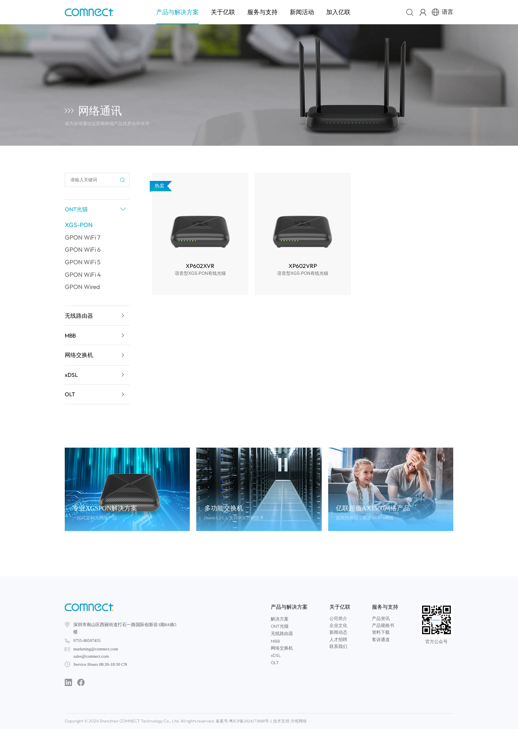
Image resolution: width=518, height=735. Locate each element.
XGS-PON (79, 226)
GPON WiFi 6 (84, 252)
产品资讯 (381, 625)
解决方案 (280, 625)
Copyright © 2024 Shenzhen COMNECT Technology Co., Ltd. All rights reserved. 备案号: (137, 727)
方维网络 (273, 727)
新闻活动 (302, 12)
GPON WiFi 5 (84, 265)
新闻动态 (338, 639)
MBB (275, 647)
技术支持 (258, 727)
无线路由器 (282, 640)
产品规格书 (383, 632)
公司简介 (338, 625)
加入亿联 (338, 12)
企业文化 (338, 632)
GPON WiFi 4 (84, 278)
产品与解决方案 (177, 12)
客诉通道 (381, 646)
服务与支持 (262, 12)
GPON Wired (83, 291)
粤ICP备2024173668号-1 (229, 727)
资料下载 (381, 639)
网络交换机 (282, 654)
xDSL (276, 662)
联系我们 (338, 653)
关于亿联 (223, 12)
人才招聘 (338, 646)
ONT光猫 (280, 632)
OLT (275, 669)
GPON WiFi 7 (83, 239)
